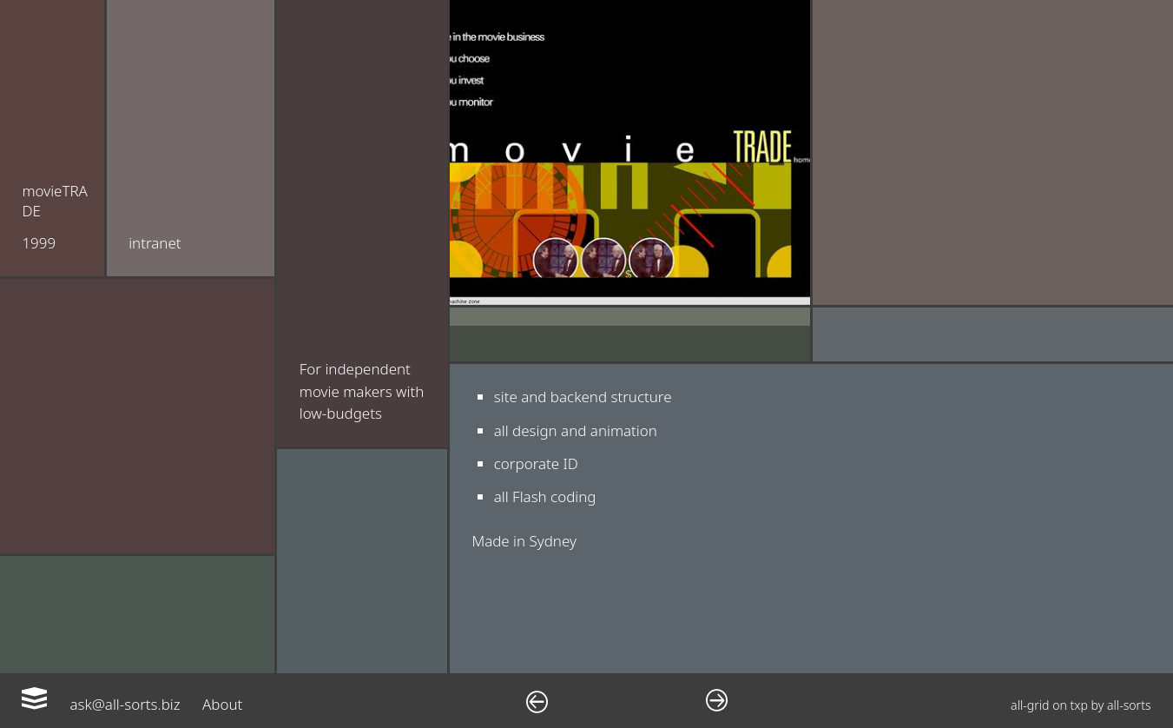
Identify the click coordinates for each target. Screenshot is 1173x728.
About (222, 704)
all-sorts (1129, 705)
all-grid (1030, 705)
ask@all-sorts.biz (124, 704)
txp (1079, 705)
